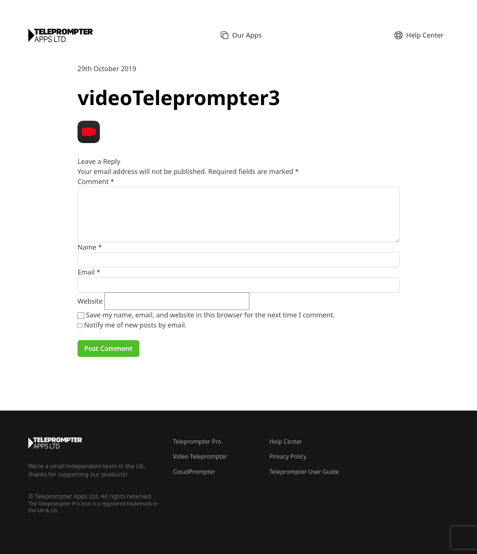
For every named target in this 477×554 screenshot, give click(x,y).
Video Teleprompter (200, 456)
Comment (96, 181)
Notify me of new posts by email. (135, 324)
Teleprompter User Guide (304, 472)
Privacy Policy (287, 456)
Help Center (285, 441)
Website (90, 301)
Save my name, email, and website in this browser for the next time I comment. (210, 314)
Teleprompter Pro (197, 441)
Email (89, 271)
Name (90, 247)
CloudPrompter (194, 472)
